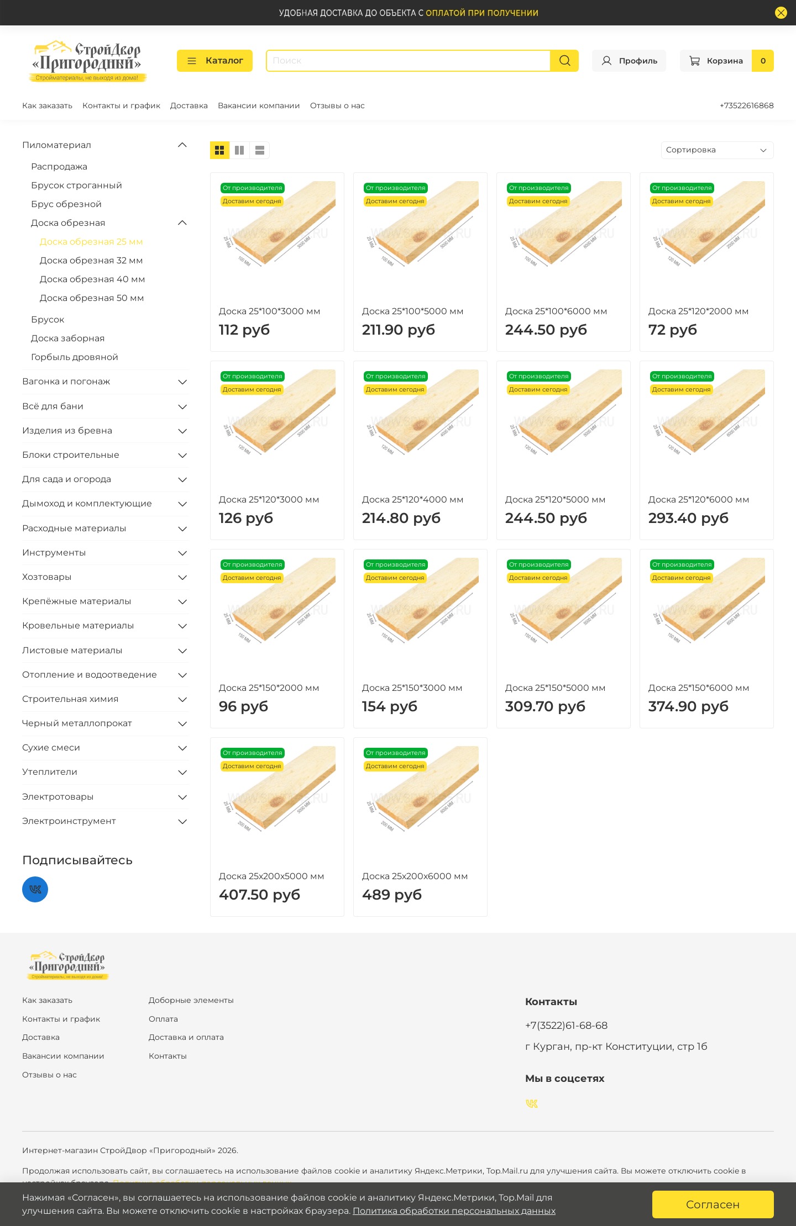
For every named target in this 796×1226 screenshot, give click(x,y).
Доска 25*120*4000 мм (413, 499)
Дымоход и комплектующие (87, 503)
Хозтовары (47, 577)
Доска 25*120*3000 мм (269, 499)
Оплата (163, 1019)
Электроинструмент (69, 821)
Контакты (168, 1056)
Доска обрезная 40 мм (92, 279)
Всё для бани (52, 406)
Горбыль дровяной (74, 357)
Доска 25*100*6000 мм (556, 311)
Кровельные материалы (78, 625)
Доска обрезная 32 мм (91, 260)
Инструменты (54, 552)
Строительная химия (70, 699)
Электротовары (58, 796)
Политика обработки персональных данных (454, 1211)
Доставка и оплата (186, 1037)
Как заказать (47, 105)
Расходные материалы (74, 528)
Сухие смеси (51, 747)
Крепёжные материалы (77, 601)
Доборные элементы (191, 1000)
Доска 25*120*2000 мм (698, 311)
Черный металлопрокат (77, 723)
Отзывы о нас (337, 105)
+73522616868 (747, 105)
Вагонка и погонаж (66, 381)
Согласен (713, 1204)
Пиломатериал (56, 145)
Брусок (47, 319)
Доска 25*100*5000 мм (413, 311)
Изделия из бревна (67, 430)
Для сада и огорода (66, 479)
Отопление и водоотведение (89, 674)
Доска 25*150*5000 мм (555, 688)
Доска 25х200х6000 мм (415, 876)
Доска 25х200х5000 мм (271, 876)
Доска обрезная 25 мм (91, 241)
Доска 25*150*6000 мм (699, 688)
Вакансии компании (259, 105)
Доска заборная (68, 338)
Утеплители (49, 772)
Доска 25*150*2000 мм (269, 688)
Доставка (189, 105)
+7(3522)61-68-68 (566, 1025)
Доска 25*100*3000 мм (270, 311)
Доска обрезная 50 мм (92, 298)
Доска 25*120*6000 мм (699, 499)
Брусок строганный (76, 185)
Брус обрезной (66, 204)
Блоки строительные (70, 455)
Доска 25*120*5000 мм (555, 499)
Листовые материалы (72, 650)
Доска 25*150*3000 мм (412, 688)
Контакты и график (121, 105)
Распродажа (59, 166)
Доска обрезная (68, 223)
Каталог (214, 60)
